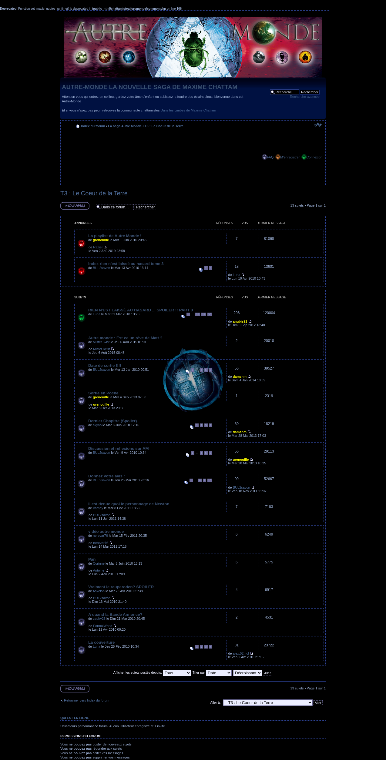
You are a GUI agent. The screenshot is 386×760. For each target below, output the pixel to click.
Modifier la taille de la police (318, 125)
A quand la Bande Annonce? (115, 614)
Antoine (98, 570)
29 (203, 314)
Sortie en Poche (103, 393)
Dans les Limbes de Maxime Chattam (188, 110)
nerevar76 (100, 535)
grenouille (101, 240)
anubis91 (240, 321)
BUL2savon (101, 268)
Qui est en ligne (74, 718)
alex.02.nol (241, 653)
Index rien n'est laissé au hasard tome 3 (126, 263)
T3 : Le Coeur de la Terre (164, 126)
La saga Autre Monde (125, 126)
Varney (98, 508)
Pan (92, 559)
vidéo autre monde (106, 531)
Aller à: (215, 702)
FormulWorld (102, 626)
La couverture (101, 642)
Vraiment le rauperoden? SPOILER (121, 587)
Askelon (99, 591)
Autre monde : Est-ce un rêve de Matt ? (125, 338)
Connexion (314, 157)
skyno (97, 425)
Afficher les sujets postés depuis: (152, 672)
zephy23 (99, 618)
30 (209, 314)
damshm (240, 376)
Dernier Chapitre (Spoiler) (112, 421)
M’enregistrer (290, 157)
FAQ (270, 157)
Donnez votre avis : (106, 476)
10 (209, 480)
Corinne (99, 563)
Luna (236, 275)
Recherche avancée (305, 96)
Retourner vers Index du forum (86, 700)
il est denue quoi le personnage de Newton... (130, 504)
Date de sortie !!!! (104, 365)
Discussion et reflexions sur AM (118, 448)
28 (197, 314)
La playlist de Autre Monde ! (114, 236)
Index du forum (93, 126)
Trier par (212, 672)
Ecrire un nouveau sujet (74, 206)
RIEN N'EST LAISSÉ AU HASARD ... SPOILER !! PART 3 (140, 310)
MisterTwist (101, 342)
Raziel (97, 247)
